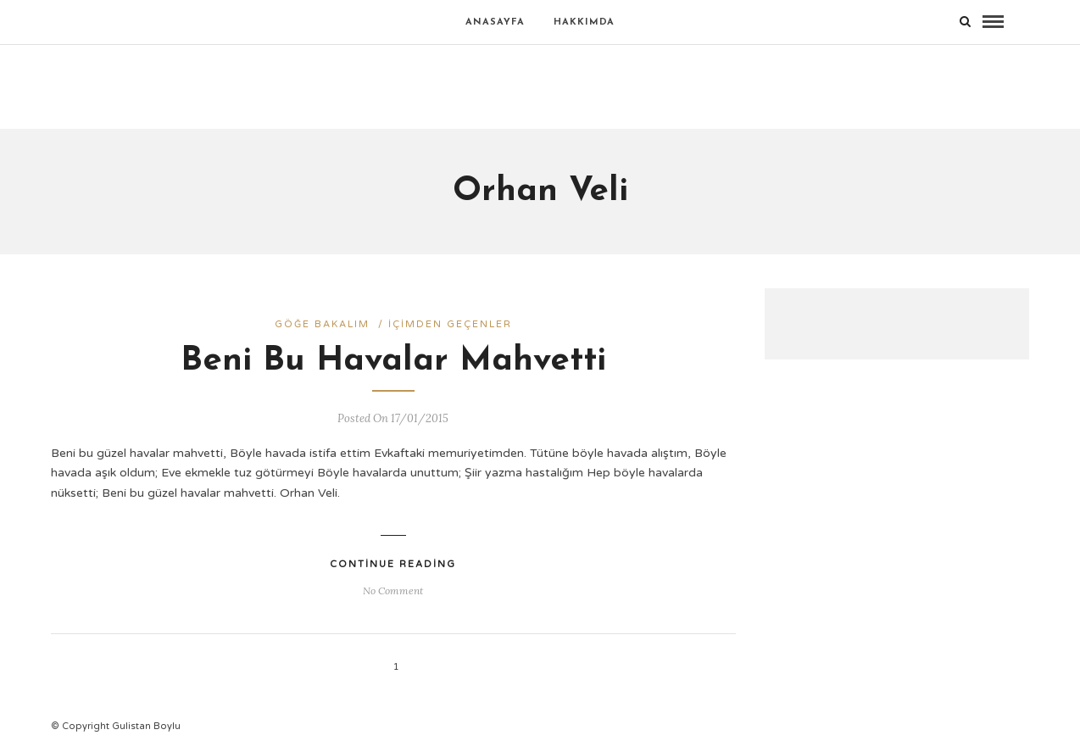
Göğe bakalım (322, 324)
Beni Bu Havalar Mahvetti (393, 361)
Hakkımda (584, 22)
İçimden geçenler (450, 324)
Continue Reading (393, 564)
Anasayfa (495, 22)
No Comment (393, 590)
